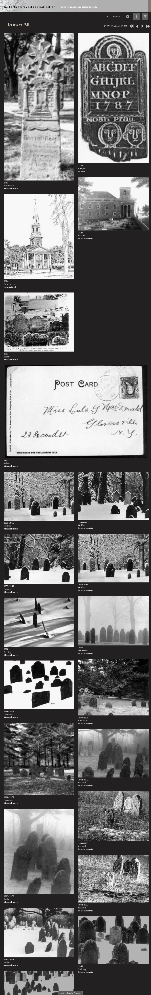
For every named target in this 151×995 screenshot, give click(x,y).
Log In (104, 16)
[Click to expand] (145, 16)
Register (116, 16)
